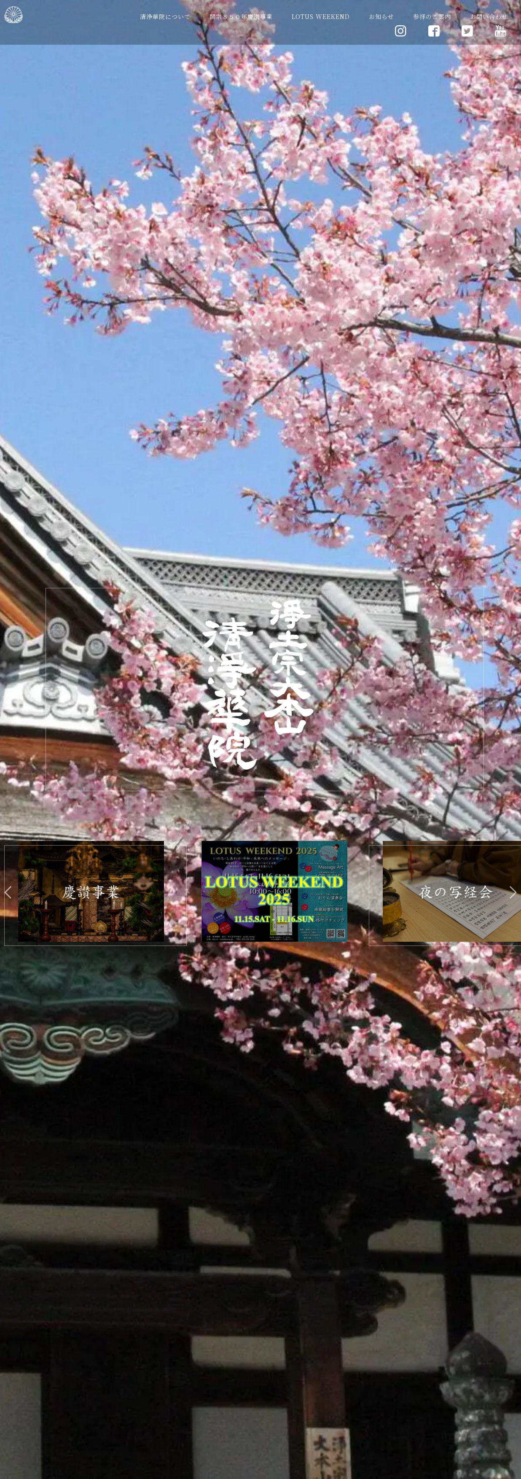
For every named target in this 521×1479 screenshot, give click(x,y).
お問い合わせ (489, 16)
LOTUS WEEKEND (321, 16)
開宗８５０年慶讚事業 (241, 16)
